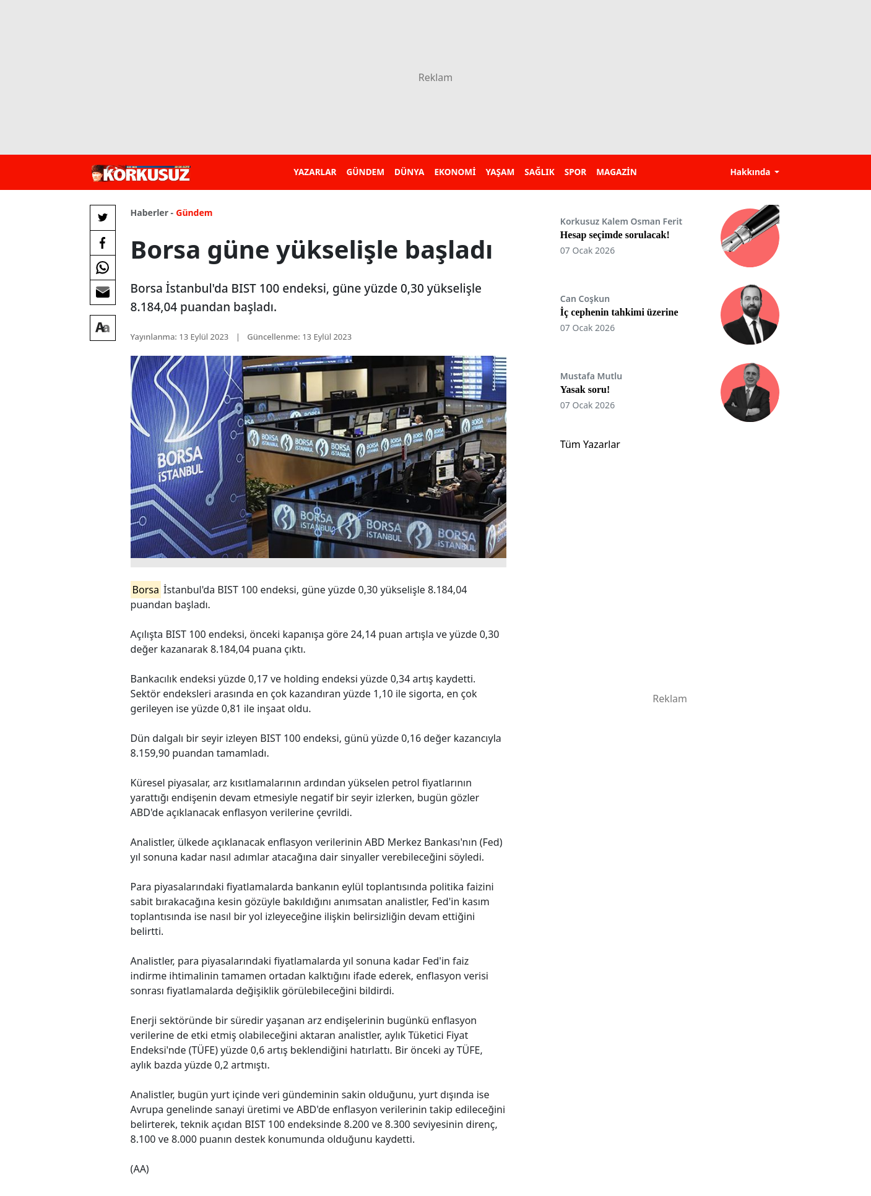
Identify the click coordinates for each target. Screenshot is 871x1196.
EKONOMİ (454, 172)
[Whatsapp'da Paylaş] (102, 267)
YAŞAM (499, 172)
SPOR (576, 172)
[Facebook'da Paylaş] (102, 242)
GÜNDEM (365, 172)
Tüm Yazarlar (590, 444)
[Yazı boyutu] (102, 328)
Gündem (194, 212)
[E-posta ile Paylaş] (102, 292)
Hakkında (751, 172)
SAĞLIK (539, 172)
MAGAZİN (616, 172)
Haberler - (152, 212)
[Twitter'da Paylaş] (102, 217)
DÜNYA (409, 172)
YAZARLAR (314, 172)
